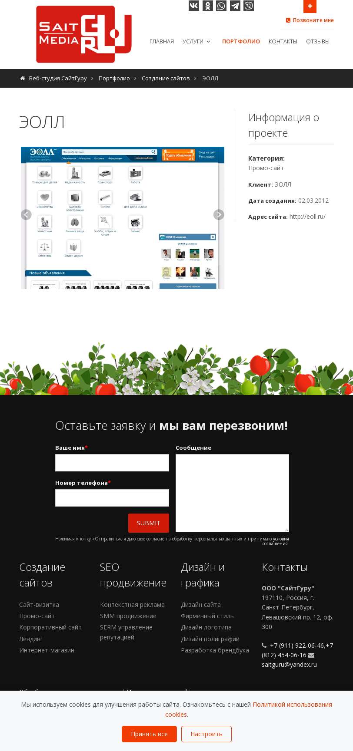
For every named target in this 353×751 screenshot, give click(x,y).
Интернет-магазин (46, 650)
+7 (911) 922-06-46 (296, 645)
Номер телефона (83, 483)
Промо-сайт (266, 168)
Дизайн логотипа (206, 627)
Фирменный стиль (207, 616)
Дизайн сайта (201, 604)
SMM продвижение (128, 616)
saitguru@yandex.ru (289, 664)
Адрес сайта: (268, 217)
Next (217, 215)
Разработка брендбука (215, 650)
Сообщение (193, 447)
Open (310, 5)
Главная (162, 41)
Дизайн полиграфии (210, 639)
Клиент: (260, 184)
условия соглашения (276, 541)
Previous (27, 215)
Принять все (149, 734)
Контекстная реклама (132, 604)
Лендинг (31, 639)
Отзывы (318, 41)
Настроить (206, 734)
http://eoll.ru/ (308, 216)
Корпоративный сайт (50, 627)
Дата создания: (272, 200)
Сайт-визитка (39, 604)
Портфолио (241, 41)
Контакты (283, 41)
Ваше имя (71, 448)
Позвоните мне (309, 20)
